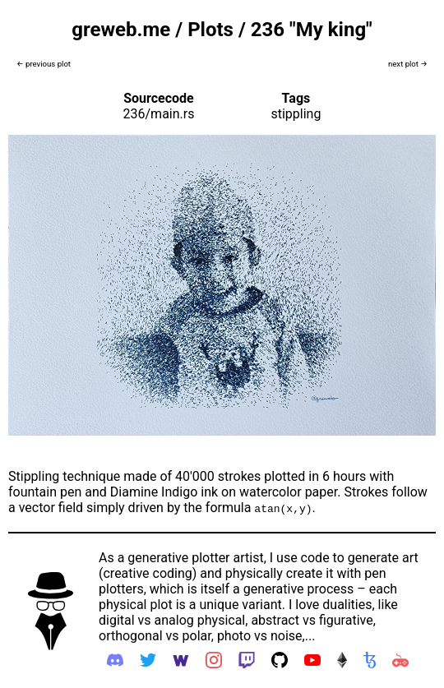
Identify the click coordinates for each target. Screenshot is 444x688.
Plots (210, 29)
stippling (296, 114)
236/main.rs (159, 114)
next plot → (408, 63)
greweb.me (121, 29)
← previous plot (43, 63)
